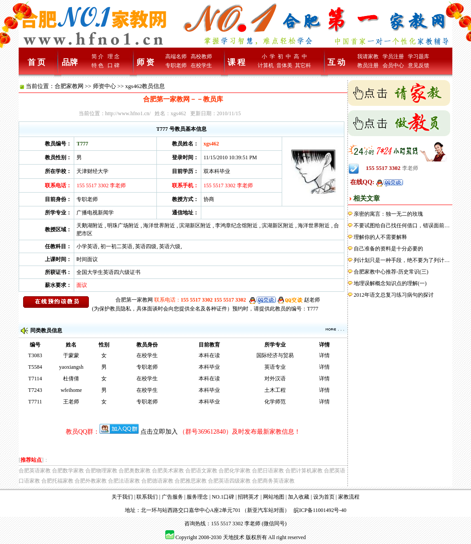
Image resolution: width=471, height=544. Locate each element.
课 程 (237, 62)
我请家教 (368, 56)
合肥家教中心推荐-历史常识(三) (391, 272)
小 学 (268, 56)
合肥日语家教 (268, 470)
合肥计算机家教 (304, 470)
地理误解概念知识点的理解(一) (390, 283)
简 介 (98, 56)
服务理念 (197, 497)
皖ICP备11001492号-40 (320, 510)
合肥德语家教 (157, 481)
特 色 (98, 65)
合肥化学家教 (235, 470)
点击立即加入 (159, 431)
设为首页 (324, 497)
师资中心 (104, 86)
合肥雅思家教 (191, 481)
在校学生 (201, 65)
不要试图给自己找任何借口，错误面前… (402, 225)
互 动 (336, 62)
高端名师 (176, 56)
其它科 (303, 65)
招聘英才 (248, 497)
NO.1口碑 (223, 497)
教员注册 (368, 65)
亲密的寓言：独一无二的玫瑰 (388, 214)
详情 (324, 355)
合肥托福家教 (57, 481)
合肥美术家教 (168, 470)
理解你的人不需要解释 (380, 237)
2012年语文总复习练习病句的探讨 (394, 295)
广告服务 (172, 497)
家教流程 (348, 497)
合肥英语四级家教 (229, 481)
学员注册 (393, 56)
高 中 (300, 56)
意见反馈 (418, 65)
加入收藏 (298, 497)
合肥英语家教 (35, 470)
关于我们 (122, 497)
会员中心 (393, 65)
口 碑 (114, 65)
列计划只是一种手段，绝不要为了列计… (402, 260)
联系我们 (147, 497)
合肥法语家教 (124, 481)
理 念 (114, 56)
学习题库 (418, 56)
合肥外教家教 (91, 481)
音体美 (284, 65)
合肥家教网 (69, 86)
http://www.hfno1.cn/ (128, 113)
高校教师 (201, 56)
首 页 (37, 62)
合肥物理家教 (101, 470)
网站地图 (273, 497)
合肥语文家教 (201, 470)
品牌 (70, 62)
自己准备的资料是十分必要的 (388, 249)
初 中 (284, 56)
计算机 (266, 65)
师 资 (145, 62)
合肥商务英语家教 (273, 481)
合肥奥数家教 (135, 470)
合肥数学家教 (68, 470)
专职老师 (176, 65)
